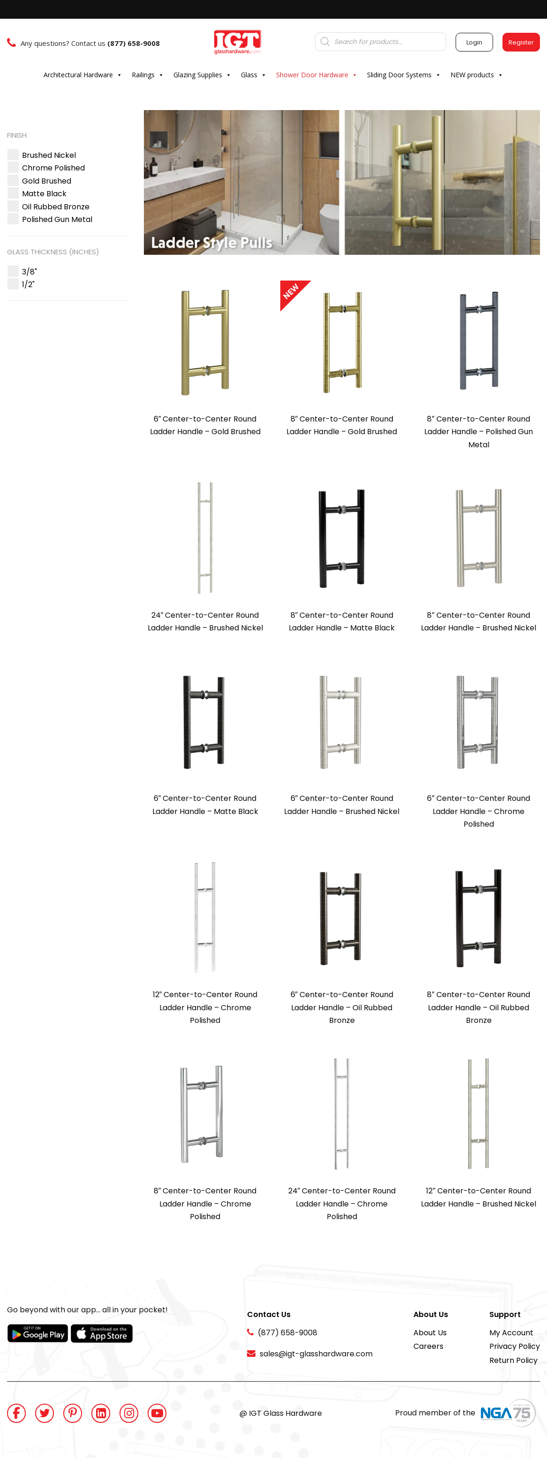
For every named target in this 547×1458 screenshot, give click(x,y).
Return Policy (513, 1360)
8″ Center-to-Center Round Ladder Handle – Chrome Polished (205, 1203)
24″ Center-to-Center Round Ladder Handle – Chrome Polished (342, 1203)
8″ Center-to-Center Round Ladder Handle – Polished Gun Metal (478, 432)
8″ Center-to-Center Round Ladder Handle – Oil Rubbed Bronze (478, 1007)
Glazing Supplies (202, 75)
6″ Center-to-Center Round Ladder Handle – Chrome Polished (478, 811)
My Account (511, 1332)
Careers (428, 1346)
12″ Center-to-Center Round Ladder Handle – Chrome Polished (205, 1007)
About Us (430, 1332)
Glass (254, 75)
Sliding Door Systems (404, 75)
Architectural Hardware (83, 75)
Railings (148, 75)
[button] (49, 155)
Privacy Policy (514, 1346)
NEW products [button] (476, 75)
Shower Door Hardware (317, 75)
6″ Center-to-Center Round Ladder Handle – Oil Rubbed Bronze (342, 1007)
